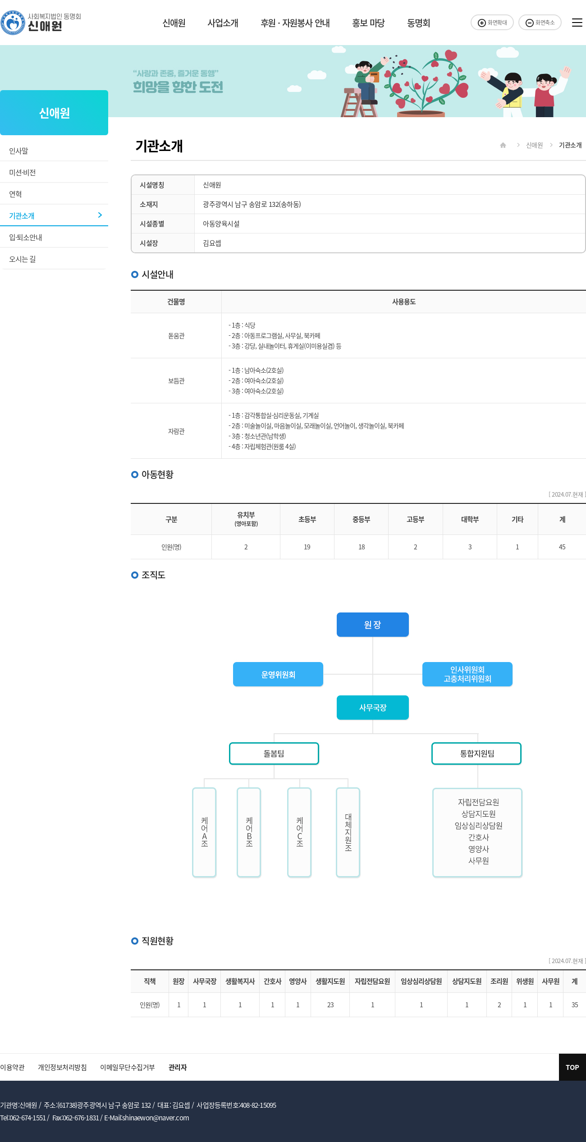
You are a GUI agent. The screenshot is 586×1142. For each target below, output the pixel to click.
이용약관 (12, 1067)
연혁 (15, 193)
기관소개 (21, 215)
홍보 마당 (368, 22)
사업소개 (222, 22)
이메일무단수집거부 (127, 1067)
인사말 (18, 150)
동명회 (418, 22)
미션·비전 (22, 172)
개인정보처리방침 (62, 1067)
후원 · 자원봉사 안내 (295, 22)
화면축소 (540, 22)
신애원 (173, 22)
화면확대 (492, 22)
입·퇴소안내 (25, 237)
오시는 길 (22, 258)
